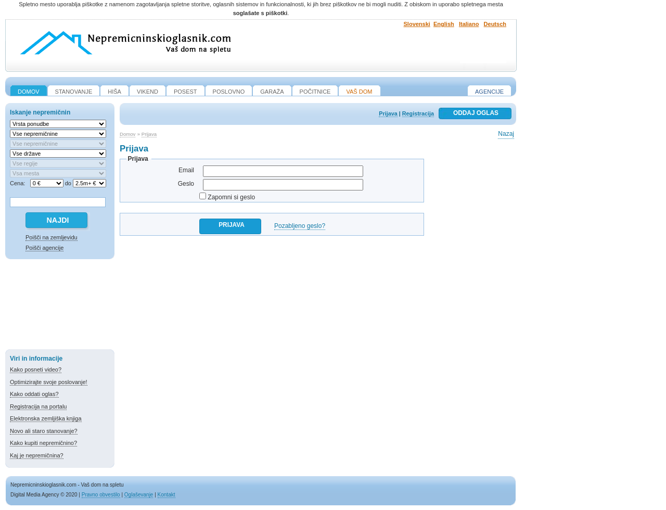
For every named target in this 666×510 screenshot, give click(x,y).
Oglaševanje (138, 495)
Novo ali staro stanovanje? (44, 431)
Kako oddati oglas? (34, 394)
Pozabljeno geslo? (299, 226)
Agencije (489, 91)
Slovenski (417, 24)
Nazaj (506, 133)
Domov (127, 134)
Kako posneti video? (35, 369)
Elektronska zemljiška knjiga (46, 418)
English (443, 24)
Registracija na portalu (38, 406)
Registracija (418, 113)
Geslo (186, 183)
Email (186, 170)
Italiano (469, 24)
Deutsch (495, 24)
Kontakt (166, 495)
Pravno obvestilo (101, 495)
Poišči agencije (44, 248)
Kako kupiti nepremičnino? (43, 443)
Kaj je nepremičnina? (36, 455)
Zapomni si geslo (231, 197)
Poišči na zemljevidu (51, 237)
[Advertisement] (60, 306)
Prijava (388, 113)
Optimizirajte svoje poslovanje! (48, 382)
